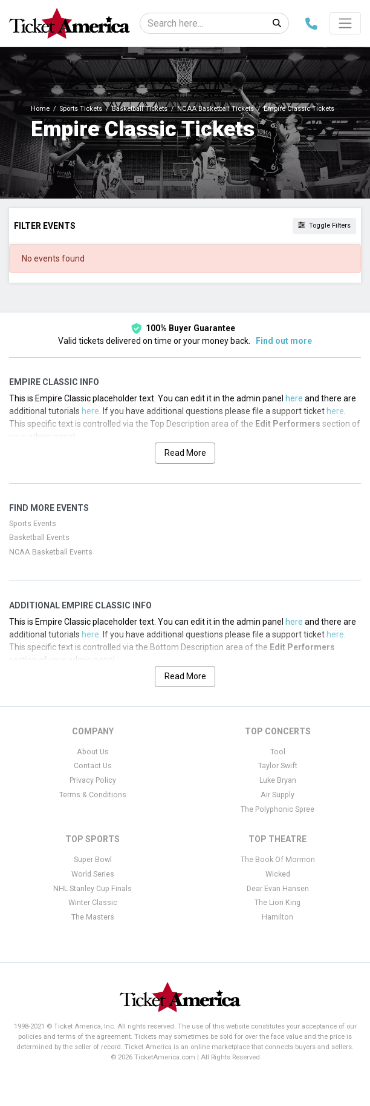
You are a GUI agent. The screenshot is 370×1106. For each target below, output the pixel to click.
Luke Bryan (277, 780)
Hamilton (277, 917)
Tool (277, 752)
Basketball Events (39, 537)
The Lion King (277, 902)
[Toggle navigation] (345, 23)
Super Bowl (93, 859)
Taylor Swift (277, 766)
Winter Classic (92, 902)
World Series (92, 874)
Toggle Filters (324, 225)
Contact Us (93, 766)
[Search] (203, 23)
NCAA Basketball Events (50, 552)
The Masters (92, 917)
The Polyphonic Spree (277, 809)
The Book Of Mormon (278, 859)
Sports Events (32, 523)
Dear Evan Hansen (278, 888)
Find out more (284, 341)
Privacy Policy (93, 780)
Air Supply (277, 795)
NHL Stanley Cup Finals (92, 888)
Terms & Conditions (92, 795)
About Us (93, 752)
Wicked (277, 874)
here (294, 398)
